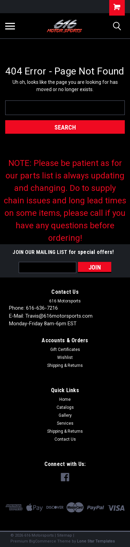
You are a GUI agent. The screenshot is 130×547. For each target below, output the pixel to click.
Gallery (65, 415)
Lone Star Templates (96, 541)
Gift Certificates (65, 349)
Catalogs (65, 407)
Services (65, 423)
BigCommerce (42, 541)
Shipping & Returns (65, 365)
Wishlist (65, 357)
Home (65, 399)
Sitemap (64, 535)
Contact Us (65, 439)
